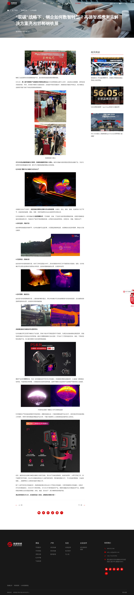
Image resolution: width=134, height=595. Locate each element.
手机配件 (38, 546)
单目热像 (53, 546)
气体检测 (38, 560)
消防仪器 (38, 553)
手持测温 (38, 550)
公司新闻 (33, 10)
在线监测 (68, 546)
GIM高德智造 (26, 585)
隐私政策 (9, 592)
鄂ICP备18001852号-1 (25, 592)
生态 (59, 3)
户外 (52, 3)
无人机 (67, 553)
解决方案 (68, 3)
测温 (44, 3)
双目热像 (53, 550)
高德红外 (10, 585)
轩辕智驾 (17, 585)
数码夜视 (53, 553)
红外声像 (38, 556)
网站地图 (124, 592)
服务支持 (88, 3)
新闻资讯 (24, 10)
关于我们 (78, 3)
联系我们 (107, 542)
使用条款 (16, 592)
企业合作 (83, 542)
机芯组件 (68, 550)
